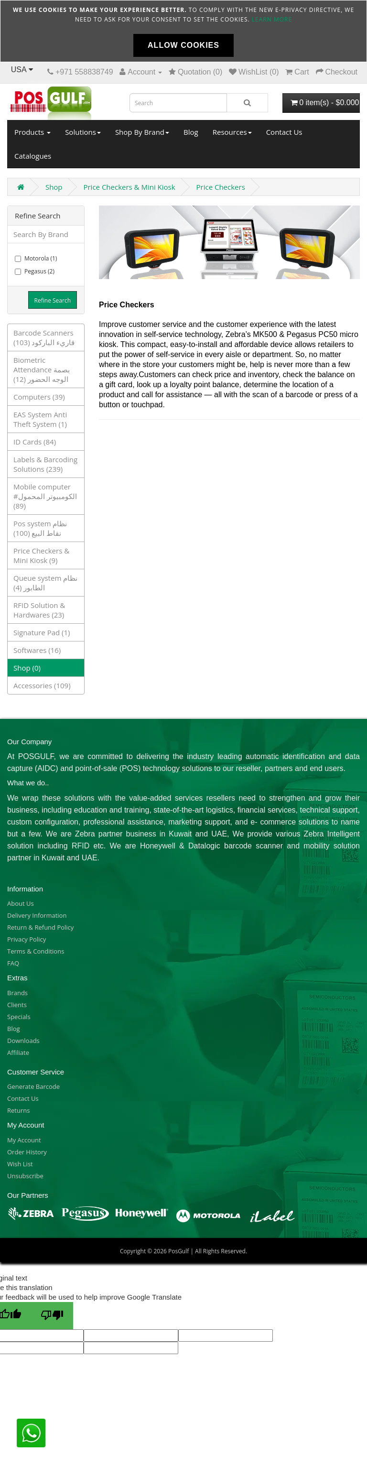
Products (32, 132)
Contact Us (284, 132)
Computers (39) (39, 397)
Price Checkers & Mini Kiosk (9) (41, 555)
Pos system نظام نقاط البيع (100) (40, 528)
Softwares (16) (37, 650)
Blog (191, 132)
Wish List (20, 1164)
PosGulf (178, 1251)
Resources (232, 132)
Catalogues (32, 156)
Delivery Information (36, 915)
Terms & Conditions (35, 951)
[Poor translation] (52, 1315)
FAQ (13, 963)
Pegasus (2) (34, 271)
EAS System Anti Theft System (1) (40, 419)
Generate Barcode (33, 1086)
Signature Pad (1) (41, 632)
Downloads (23, 1040)
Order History (27, 1152)
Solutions (83, 132)
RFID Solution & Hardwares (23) (39, 609)
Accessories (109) (42, 685)
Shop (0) (27, 668)
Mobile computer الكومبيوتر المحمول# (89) (45, 496)
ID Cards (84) (34, 441)
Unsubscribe (25, 1176)
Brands (17, 992)
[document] (183, 31)
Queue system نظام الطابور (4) (45, 582)
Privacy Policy (26, 939)
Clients (17, 1004)
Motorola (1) (36, 258)
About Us (20, 903)
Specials (19, 1016)
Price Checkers (220, 187)
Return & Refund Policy (40, 927)
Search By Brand (40, 234)
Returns (18, 1110)
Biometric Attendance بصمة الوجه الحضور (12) (41, 369)
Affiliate (18, 1052)
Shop (54, 187)
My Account (24, 1140)
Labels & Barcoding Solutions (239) (45, 464)
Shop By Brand (142, 132)
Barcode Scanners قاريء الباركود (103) (44, 337)
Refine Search (52, 300)
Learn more (272, 19)
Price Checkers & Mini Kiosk (129, 187)
